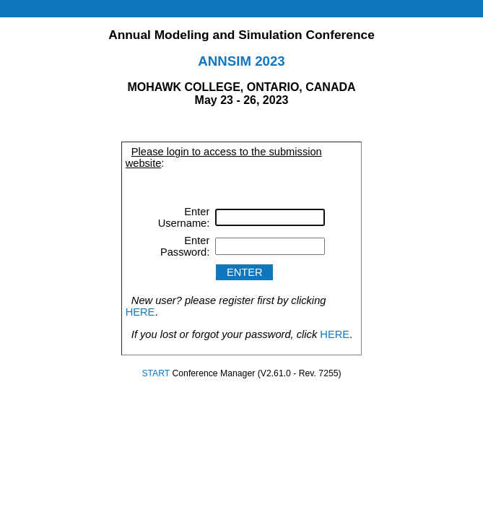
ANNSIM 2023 (241, 61)
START (156, 373)
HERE (140, 312)
